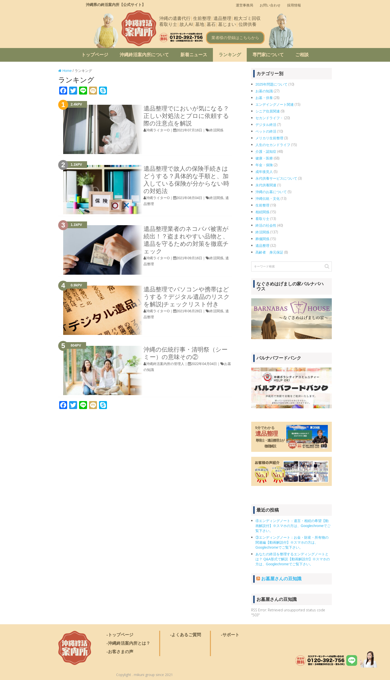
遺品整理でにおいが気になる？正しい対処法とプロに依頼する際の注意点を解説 (186, 116)
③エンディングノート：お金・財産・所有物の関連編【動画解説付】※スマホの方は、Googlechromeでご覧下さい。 (292, 542)
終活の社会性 (265, 225)
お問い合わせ (270, 5)
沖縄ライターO (158, 130)
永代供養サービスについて (276, 178)
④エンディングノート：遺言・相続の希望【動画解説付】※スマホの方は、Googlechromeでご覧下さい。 (293, 526)
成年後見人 (264, 172)
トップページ (94, 54)
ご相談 (302, 54)
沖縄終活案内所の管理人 (165, 364)
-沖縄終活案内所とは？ (128, 643)
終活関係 (216, 130)
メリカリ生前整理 (269, 138)
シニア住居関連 (267, 111)
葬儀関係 (262, 239)
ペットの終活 (265, 131)
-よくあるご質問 (185, 634)
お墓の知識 (264, 91)
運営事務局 (244, 5)
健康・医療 (264, 158)
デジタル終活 (265, 125)
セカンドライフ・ (269, 118)
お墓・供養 (264, 98)
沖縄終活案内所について (144, 54)
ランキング (230, 54)
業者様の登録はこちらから (235, 38)
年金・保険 (264, 165)
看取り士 (262, 219)
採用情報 (294, 5)
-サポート (230, 634)
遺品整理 (262, 246)
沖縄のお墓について (271, 192)
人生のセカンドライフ (272, 145)
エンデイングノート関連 (274, 104)
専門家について (268, 54)
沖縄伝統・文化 (267, 199)
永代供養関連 (265, 185)
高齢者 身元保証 (269, 252)
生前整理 (262, 205)
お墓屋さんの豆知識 (281, 578)
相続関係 (262, 212)
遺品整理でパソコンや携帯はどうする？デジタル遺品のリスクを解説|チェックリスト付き (187, 297)
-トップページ (119, 634)
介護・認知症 (265, 152)
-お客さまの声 (119, 651)
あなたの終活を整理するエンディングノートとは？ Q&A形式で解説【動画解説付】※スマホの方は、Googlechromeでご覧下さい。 (292, 559)
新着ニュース (193, 54)
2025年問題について (271, 84)
